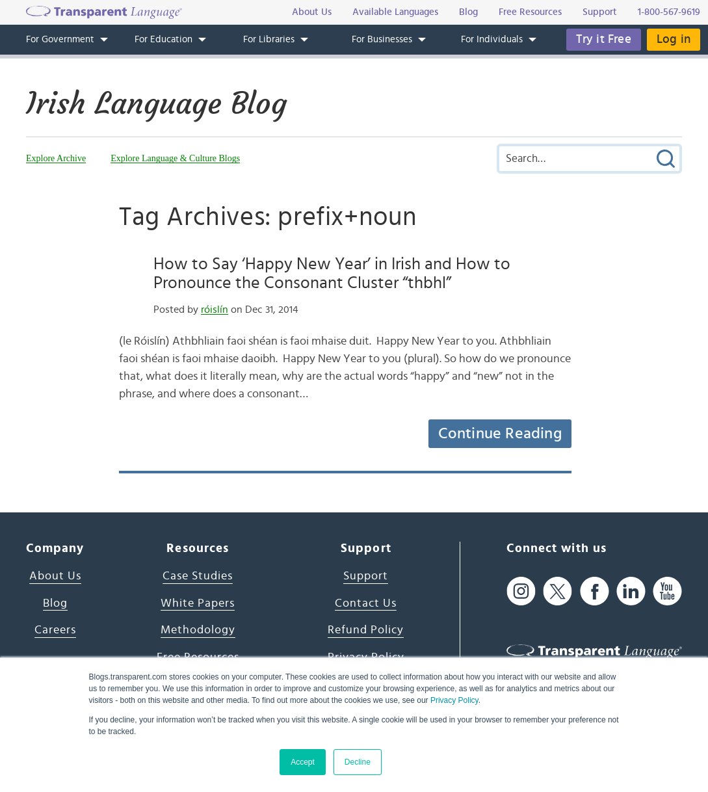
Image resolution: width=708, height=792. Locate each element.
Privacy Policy (454, 700)
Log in (673, 39)
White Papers (198, 603)
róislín (214, 309)
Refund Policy (366, 630)
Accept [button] (303, 762)
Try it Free (603, 39)
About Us (55, 576)
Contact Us (366, 603)
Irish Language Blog (156, 103)
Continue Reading (500, 434)
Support (365, 576)
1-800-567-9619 (669, 12)
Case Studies (198, 576)
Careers (55, 630)
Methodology (198, 630)
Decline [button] (358, 762)
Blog (55, 603)
